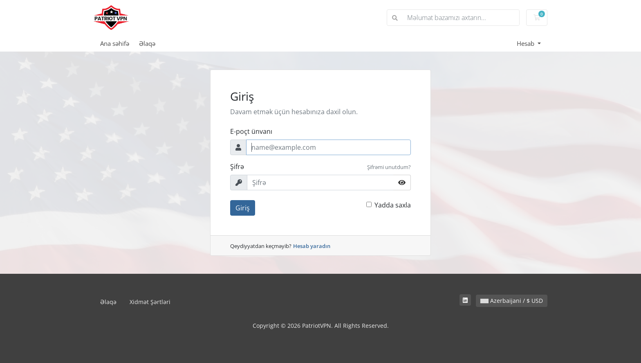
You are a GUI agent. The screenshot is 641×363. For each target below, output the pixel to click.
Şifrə (237, 166)
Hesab (526, 43)
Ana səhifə (114, 43)
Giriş (242, 207)
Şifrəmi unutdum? (389, 167)
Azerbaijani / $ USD (511, 300)
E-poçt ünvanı (251, 131)
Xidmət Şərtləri (150, 302)
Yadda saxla (392, 205)
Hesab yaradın (311, 246)
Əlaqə (147, 43)
